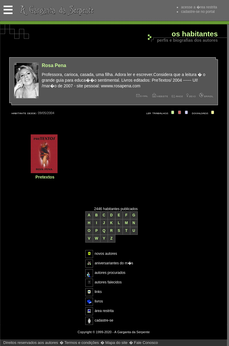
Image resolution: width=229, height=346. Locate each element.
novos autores (106, 254)
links (98, 292)
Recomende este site (161, 10)
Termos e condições (81, 342)
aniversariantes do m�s (114, 263)
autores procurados (110, 273)
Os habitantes (195, 34)
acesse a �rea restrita (199, 7)
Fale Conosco (146, 342)
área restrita (104, 311)
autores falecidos (108, 282)
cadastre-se (104, 320)
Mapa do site (116, 342)
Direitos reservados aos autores (30, 342)
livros (99, 301)
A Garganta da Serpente (56, 10)
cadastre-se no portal (198, 12)
